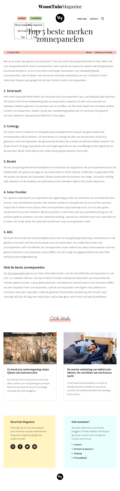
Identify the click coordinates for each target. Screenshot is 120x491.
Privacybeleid (80, 462)
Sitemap (78, 457)
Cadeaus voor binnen (103, 56)
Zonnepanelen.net (18, 277)
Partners (78, 453)
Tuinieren (35, 18)
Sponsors (89, 453)
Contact (94, 18)
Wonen (19, 18)
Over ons (81, 18)
